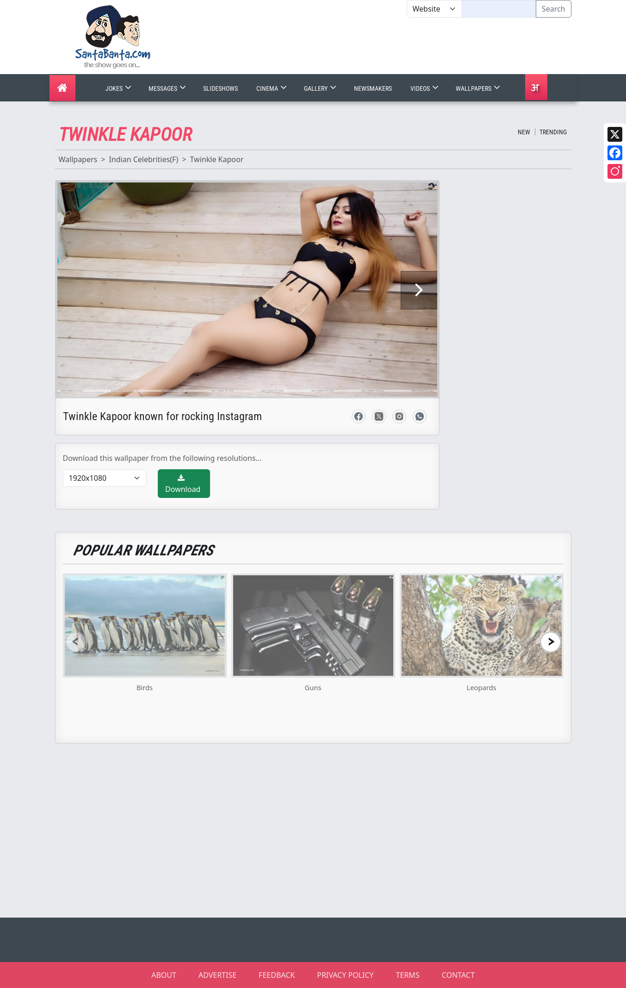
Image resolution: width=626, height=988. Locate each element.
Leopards (481, 687)
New (524, 132)
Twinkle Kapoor (217, 159)
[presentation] (76, 641)
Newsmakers (373, 88)
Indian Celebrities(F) (143, 159)
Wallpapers (479, 88)
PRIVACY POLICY (345, 975)
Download (182, 484)
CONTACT (458, 975)
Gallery (321, 88)
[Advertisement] (406, 46)
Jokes (119, 88)
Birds (144, 687)
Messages (168, 88)
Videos (425, 88)
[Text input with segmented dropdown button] (499, 9)
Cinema (272, 88)
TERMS (408, 975)
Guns (313, 687)
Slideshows (220, 88)
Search (553, 9)
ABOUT (163, 975)
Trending (553, 132)
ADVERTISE (217, 975)
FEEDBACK (277, 975)
